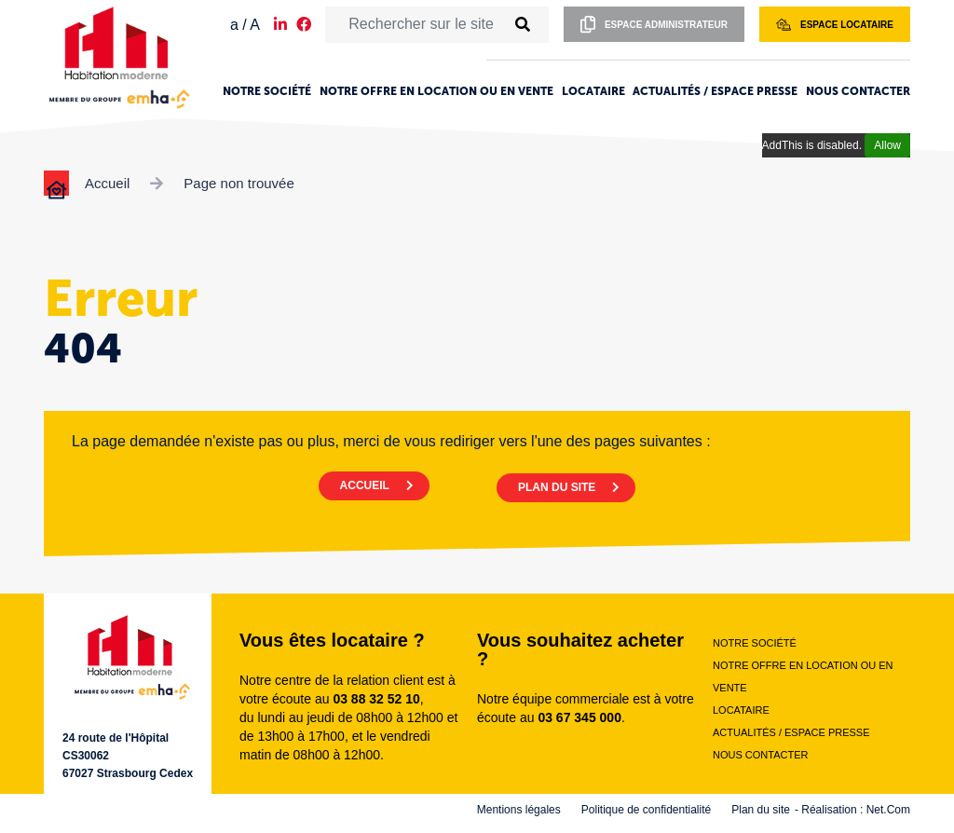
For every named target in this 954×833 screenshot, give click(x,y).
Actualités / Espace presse (715, 91)
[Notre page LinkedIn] (280, 25)
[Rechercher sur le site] (415, 24)
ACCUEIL (358, 482)
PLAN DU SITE (562, 482)
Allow (887, 145)
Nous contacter (858, 91)
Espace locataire (834, 25)
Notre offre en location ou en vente (436, 91)
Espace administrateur (654, 24)
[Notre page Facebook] (303, 25)
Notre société (267, 91)
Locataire (593, 91)
